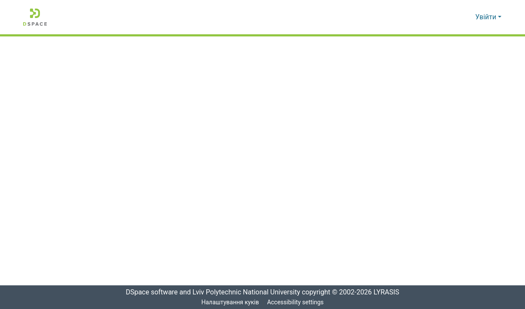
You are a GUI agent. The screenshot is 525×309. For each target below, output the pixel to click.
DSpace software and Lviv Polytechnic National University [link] (210, 292)
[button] (35, 17)
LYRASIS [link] (387, 292)
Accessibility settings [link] (295, 302)
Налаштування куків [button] (230, 302)
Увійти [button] (486, 17)
